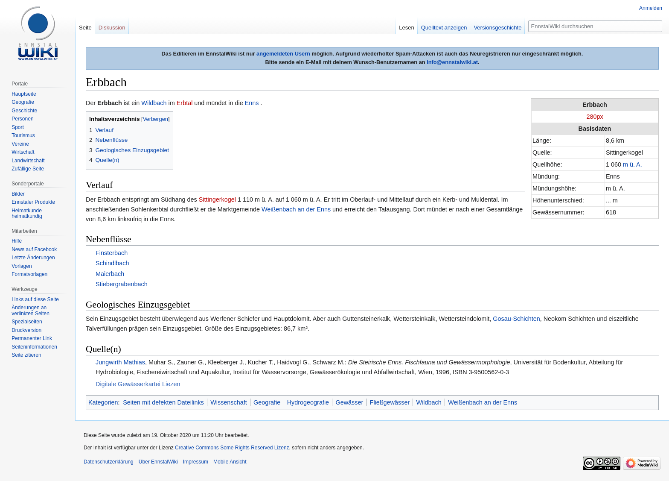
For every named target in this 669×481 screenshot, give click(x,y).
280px (594, 116)
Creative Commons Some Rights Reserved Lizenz (232, 448)
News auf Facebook (34, 249)
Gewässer (349, 402)
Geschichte (24, 111)
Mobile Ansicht (229, 462)
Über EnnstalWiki (158, 462)
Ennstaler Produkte (33, 202)
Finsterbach (112, 252)
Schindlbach (112, 263)
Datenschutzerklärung (109, 462)
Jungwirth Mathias (120, 362)
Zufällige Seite (28, 169)
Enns (252, 103)
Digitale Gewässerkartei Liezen (138, 384)
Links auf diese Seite (35, 299)
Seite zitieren (26, 355)
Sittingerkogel (217, 199)
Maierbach (110, 273)
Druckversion (26, 330)
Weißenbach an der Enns (296, 209)
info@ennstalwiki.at (452, 62)
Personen (22, 119)
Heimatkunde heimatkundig (27, 214)
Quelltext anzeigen (444, 27)
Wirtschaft (23, 152)
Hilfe (17, 241)
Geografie (266, 402)
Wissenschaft (228, 402)
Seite (85, 27)
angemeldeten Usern (283, 53)
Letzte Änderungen (33, 258)
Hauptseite (24, 94)
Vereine (20, 144)
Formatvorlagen (29, 274)
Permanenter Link (32, 338)
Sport (18, 127)
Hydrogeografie (308, 402)
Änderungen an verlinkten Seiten (30, 311)
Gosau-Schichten (516, 318)
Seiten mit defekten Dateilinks (163, 402)
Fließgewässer (390, 402)
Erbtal (185, 103)
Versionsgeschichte (497, 27)
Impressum (195, 462)
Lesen (406, 27)
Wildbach (153, 103)
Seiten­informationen (34, 347)
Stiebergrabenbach (122, 284)
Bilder (18, 194)
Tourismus (23, 135)
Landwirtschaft (28, 161)
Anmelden (650, 8)
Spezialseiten (27, 322)
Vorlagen (22, 266)
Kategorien (103, 402)
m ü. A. (632, 164)
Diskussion (112, 27)
